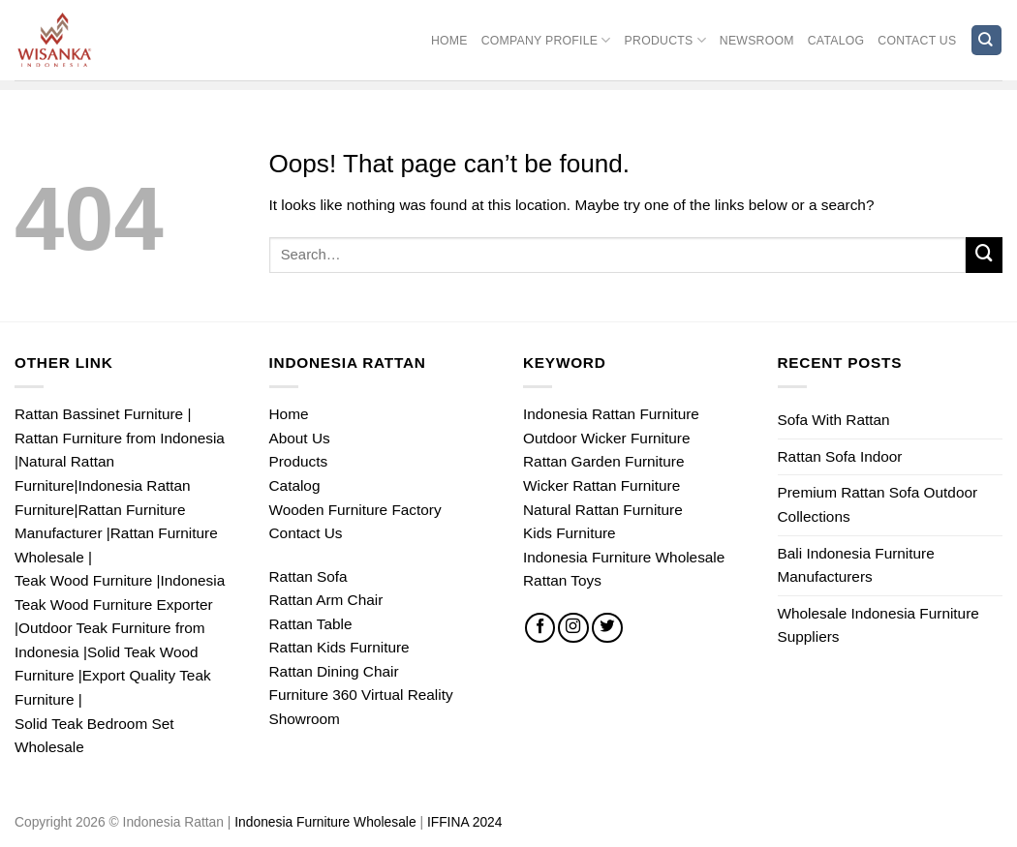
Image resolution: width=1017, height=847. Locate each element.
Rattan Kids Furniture (339, 647)
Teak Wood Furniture (83, 580)
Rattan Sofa (308, 576)
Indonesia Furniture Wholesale (623, 557)
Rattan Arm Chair (326, 599)
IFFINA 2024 (465, 822)
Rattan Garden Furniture (603, 461)
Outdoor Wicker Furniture (606, 438)
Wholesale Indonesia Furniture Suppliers (878, 625)
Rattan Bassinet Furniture (99, 414)
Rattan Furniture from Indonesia (120, 438)
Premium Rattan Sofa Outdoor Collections (878, 504)
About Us (299, 438)
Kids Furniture (569, 533)
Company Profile (546, 40)
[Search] (986, 40)
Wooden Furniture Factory (355, 509)
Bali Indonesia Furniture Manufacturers (856, 565)
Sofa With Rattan (834, 419)
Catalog (836, 40)
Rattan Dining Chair (334, 671)
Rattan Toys (562, 580)
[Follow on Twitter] (607, 628)
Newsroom (757, 40)
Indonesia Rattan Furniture (611, 414)
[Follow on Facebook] (540, 628)
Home (449, 40)
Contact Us (917, 40)
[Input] (617, 255)
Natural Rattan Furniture (603, 509)
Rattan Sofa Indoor (840, 456)
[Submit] (984, 255)
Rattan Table (311, 624)
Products (665, 40)
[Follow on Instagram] (573, 628)
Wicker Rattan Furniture (601, 485)
